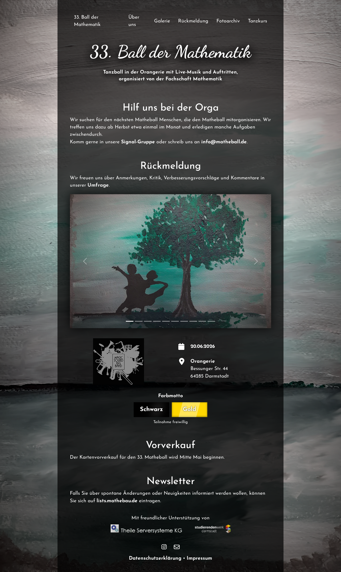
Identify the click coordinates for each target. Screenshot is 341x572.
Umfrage (98, 185)
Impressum (199, 558)
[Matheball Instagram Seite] (164, 547)
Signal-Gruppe (138, 142)
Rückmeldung (193, 21)
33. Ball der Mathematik (87, 21)
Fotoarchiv (228, 21)
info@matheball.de (224, 142)
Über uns (133, 21)
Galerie (162, 21)
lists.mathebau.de (117, 500)
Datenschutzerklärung (155, 558)
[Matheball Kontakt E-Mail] (176, 547)
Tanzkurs (257, 21)
